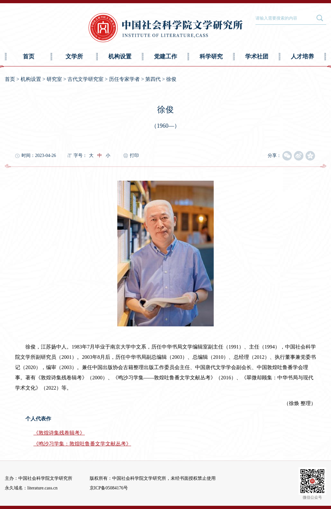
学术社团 (256, 56)
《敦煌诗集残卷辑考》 (59, 433)
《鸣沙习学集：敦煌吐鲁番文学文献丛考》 (82, 443)
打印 (134, 155)
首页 (28, 56)
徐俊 (171, 79)
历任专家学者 (124, 79)
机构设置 (119, 56)
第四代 (153, 79)
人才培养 (302, 56)
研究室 (54, 79)
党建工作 (165, 56)
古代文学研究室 (85, 79)
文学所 (74, 56)
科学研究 (211, 56)
